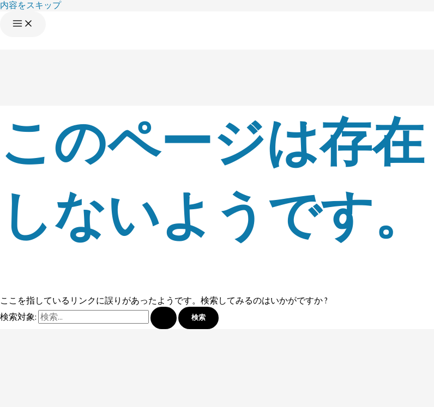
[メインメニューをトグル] (23, 24)
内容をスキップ (30, 5)
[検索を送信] (163, 318)
